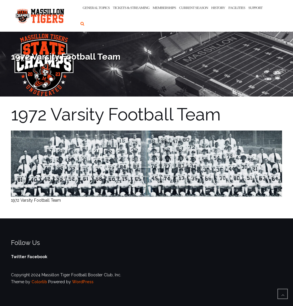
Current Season (193, 7)
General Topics (96, 7)
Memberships (164, 7)
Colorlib (39, 281)
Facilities (236, 7)
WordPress (82, 281)
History (218, 7)
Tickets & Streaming (131, 7)
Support (255, 7)
